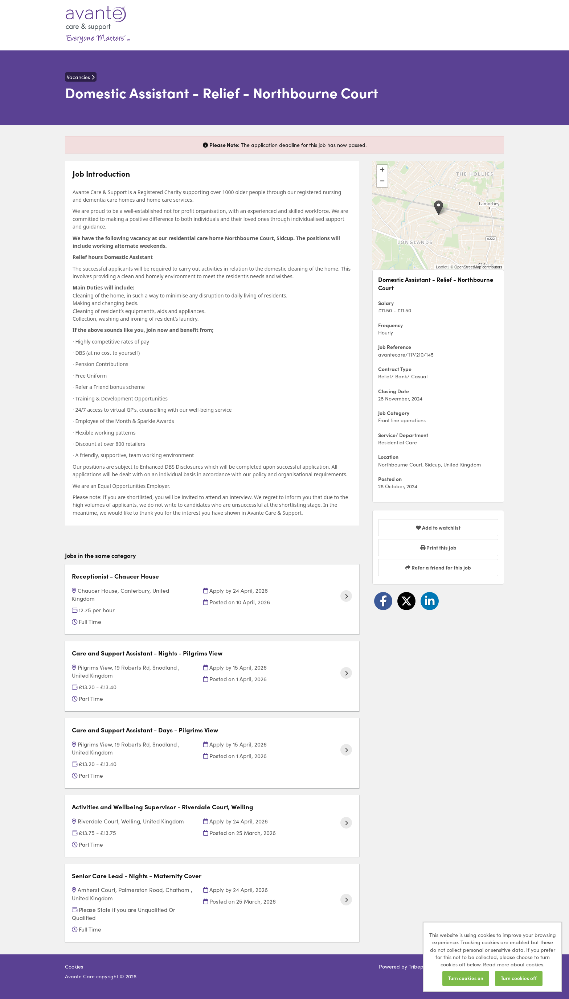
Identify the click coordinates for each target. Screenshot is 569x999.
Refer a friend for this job (438, 567)
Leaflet (441, 267)
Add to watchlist (438, 527)
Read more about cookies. (513, 964)
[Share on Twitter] (406, 601)
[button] (438, 207)
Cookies (74, 966)
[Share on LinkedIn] (430, 601)
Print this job (438, 547)
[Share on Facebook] (383, 601)
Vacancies (81, 77)
